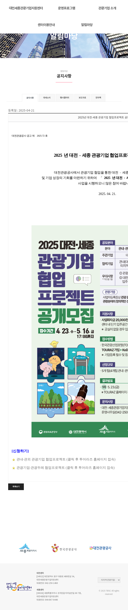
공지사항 (30, 98)
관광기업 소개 (107, 8)
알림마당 (86, 25)
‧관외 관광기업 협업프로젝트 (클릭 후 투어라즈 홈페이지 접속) (69, 459)
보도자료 (82, 98)
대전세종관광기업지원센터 (26, 8)
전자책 (98, 98)
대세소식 (46, 98)
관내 (19, 459)
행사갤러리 (64, 98)
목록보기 (16, 487)
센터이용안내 (46, 25)
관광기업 (23, 467)
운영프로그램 (66, 8)
